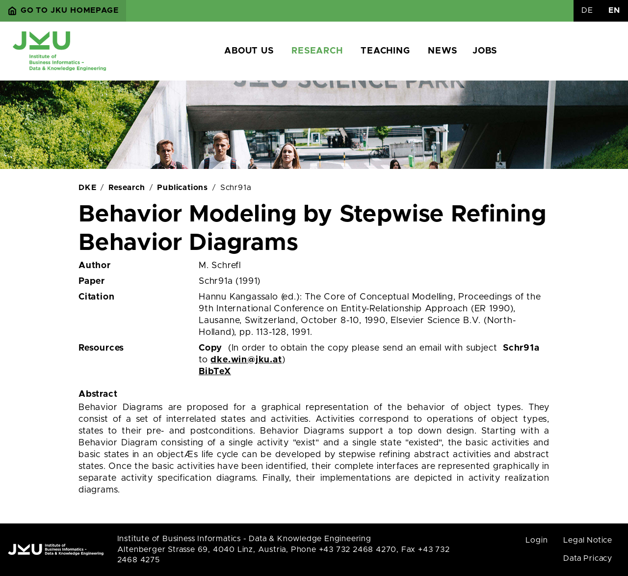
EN (614, 10)
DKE (87, 188)
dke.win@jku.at (246, 360)
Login (536, 540)
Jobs (484, 51)
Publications (182, 188)
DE (587, 10)
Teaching (385, 51)
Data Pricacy (587, 558)
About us (248, 51)
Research (316, 51)
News (442, 51)
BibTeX (215, 371)
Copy (210, 348)
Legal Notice (587, 540)
